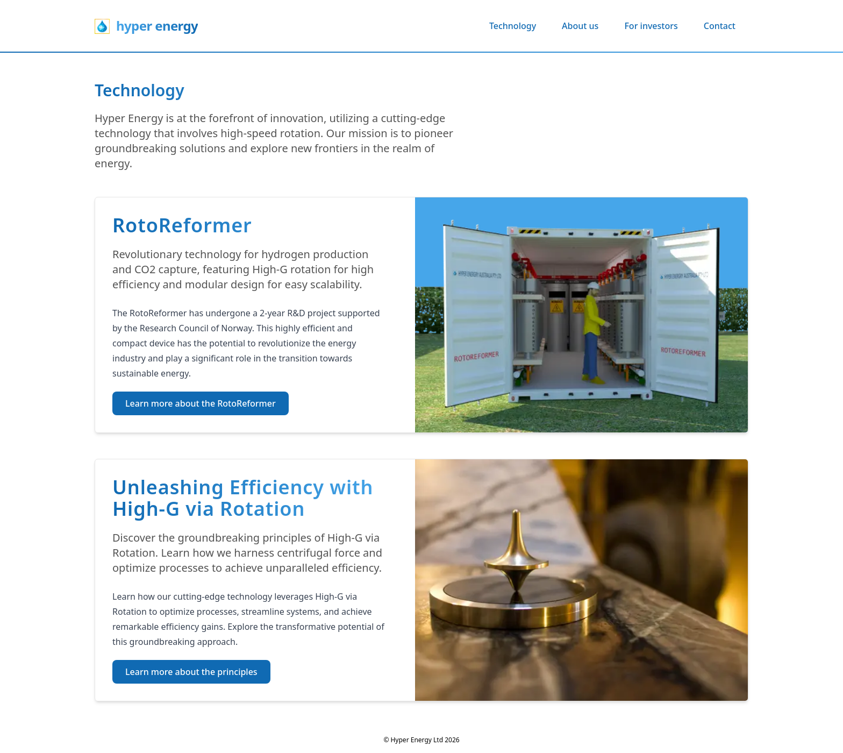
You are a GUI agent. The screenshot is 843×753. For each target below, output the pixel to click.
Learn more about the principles (191, 672)
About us (580, 26)
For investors (650, 26)
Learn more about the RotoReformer (200, 403)
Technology (512, 26)
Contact (719, 26)
